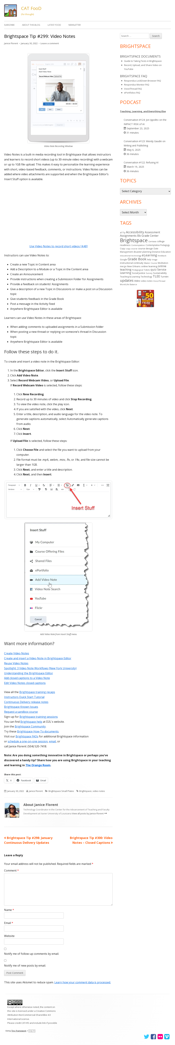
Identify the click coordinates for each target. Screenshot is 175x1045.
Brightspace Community (30, 726)
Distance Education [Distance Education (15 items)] (161, 251)
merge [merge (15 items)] (123, 266)
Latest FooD (54, 24)
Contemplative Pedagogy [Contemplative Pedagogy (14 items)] (158, 245)
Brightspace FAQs (27, 736)
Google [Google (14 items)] (123, 259)
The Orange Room (37, 765)
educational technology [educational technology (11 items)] (130, 255)
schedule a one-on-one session (28, 741)
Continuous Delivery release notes (26, 702)
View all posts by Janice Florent (88, 813)
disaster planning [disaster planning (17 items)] (142, 251)
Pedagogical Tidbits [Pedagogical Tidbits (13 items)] (141, 270)
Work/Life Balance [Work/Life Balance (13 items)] (128, 284)
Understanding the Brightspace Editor (28, 673)
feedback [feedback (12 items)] (162, 255)
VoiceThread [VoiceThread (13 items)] (159, 281)
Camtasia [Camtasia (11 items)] (152, 241)
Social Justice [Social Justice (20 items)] (138, 273)
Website (9, 936)
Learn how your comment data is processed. (82, 982)
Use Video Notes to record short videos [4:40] (58, 246)
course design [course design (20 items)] (145, 248)
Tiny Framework (18, 1031)
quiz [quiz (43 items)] (154, 269)
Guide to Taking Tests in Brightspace (143, 61)
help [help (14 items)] (149, 259)
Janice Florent (11, 43)
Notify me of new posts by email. (25, 965)
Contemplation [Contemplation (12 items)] (138, 245)
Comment (11, 870)
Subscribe (9, 24)
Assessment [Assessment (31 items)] (152, 232)
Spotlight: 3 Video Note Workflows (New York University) (40, 668)
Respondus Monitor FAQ (136, 84)
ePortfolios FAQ (132, 92)
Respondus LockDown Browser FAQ (142, 80)
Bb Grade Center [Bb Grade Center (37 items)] (148, 236)
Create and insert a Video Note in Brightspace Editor (37, 658)
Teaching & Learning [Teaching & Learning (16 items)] (130, 276)
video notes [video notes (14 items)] (147, 280)
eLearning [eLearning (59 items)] (149, 255)
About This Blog (31, 24)
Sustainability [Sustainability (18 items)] (160, 273)
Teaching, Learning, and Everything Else (143, 111)
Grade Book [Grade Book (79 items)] (137, 259)
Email (8, 923)
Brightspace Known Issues (21, 707)
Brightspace (85, 791)
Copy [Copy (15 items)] (122, 248)
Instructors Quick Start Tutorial (24, 697)
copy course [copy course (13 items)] (131, 248)
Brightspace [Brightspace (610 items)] (134, 240)
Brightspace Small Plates (61, 791)
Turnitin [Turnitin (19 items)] (165, 276)
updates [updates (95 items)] (126, 280)
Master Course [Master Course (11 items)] (150, 263)
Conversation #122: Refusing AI (141, 162)
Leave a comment (50, 43)
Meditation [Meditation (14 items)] (163, 263)
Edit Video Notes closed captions (25, 683)
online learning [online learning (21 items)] (149, 266)
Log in (32, 1031)
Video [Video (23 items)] (137, 280)
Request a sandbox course (21, 712)
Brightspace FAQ (133, 76)
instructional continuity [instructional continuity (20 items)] (131, 262)
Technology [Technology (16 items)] (146, 276)
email (52, 741)
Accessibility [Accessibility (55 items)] (135, 232)
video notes (99, 791)
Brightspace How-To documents (38, 731)
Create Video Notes (16, 653)
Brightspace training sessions (38, 717)
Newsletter (75, 24)
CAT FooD (31, 8)
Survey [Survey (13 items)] (149, 273)
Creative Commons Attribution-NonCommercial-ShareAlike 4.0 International (31, 1015)
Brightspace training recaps (37, 692)
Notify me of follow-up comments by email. (31, 954)
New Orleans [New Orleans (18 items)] (133, 266)
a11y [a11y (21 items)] (122, 232)
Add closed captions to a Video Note (27, 678)
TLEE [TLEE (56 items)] (156, 276)
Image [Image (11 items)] (154, 259)
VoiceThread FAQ (133, 88)
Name (9, 910)
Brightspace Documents (140, 56)
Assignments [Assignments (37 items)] (128, 236)
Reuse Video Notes (16, 663)
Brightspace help (31, 722)
